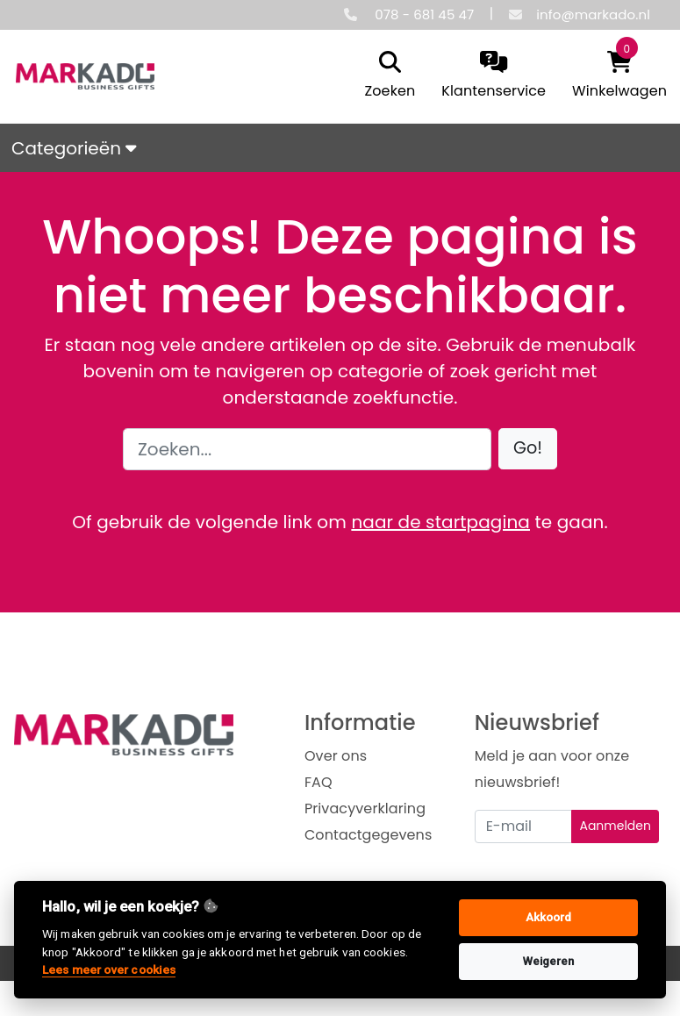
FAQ (318, 782)
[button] (527, 448)
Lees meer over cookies (108, 969)
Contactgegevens (368, 835)
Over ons (335, 756)
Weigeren (549, 961)
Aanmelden (615, 825)
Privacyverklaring (365, 808)
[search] (386, 76)
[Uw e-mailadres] (524, 826)
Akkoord (549, 917)
